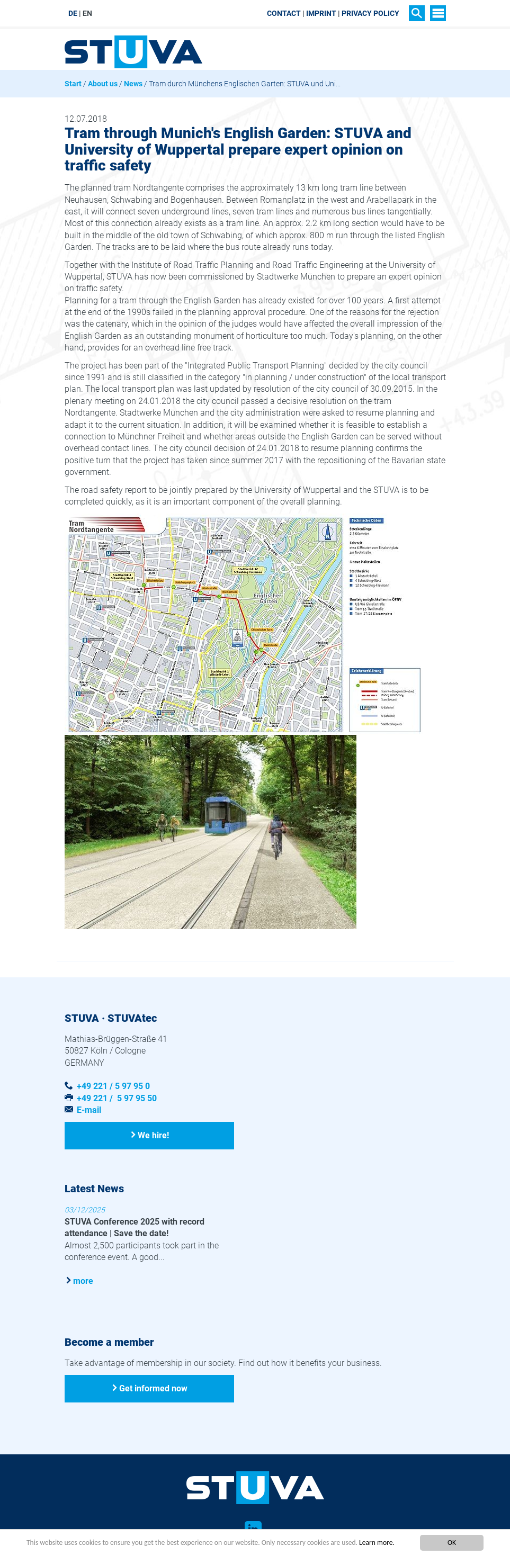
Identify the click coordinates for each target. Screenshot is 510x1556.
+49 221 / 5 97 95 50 (117, 1098)
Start (73, 83)
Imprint (321, 13)
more (83, 1281)
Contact (284, 13)
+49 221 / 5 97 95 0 (113, 1086)
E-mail (89, 1110)
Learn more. (377, 1542)
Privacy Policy (370, 13)
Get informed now (153, 1388)
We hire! (153, 1135)
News (133, 83)
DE (72, 13)
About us (103, 83)
